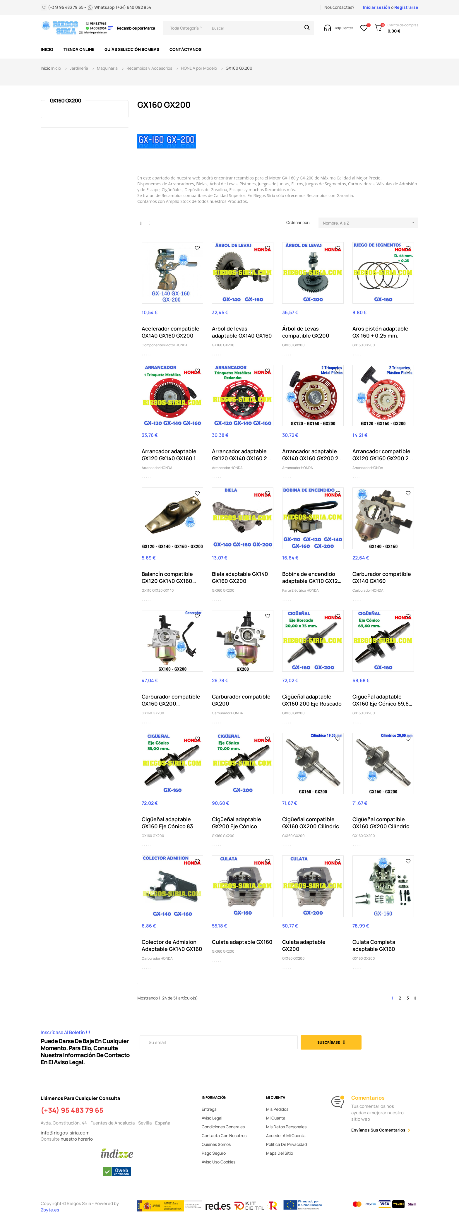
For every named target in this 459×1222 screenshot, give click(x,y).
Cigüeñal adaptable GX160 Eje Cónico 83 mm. (167, 823)
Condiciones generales (223, 1126)
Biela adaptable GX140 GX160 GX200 (240, 577)
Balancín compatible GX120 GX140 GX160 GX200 (167, 577)
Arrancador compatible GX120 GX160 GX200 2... (382, 455)
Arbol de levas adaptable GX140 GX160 (242, 332)
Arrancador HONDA (157, 467)
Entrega (209, 1109)
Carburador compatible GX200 (241, 700)
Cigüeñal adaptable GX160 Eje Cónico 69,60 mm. (382, 700)
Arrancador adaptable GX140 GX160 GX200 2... (312, 455)
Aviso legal (212, 1118)
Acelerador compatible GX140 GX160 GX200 (170, 332)
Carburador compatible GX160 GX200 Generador (171, 700)
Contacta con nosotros (224, 1135)
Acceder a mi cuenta (286, 1135)
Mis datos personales (286, 1126)
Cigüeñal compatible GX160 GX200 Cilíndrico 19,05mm (312, 823)
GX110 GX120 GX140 (158, 590)
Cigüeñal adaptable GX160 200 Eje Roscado (312, 700)
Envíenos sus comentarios (378, 1130)
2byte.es (50, 1210)
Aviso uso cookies (218, 1162)
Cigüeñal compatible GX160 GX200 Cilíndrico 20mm (382, 823)
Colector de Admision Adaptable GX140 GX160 (172, 945)
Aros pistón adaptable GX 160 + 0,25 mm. (380, 332)
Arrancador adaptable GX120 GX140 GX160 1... (171, 455)
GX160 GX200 (65, 100)
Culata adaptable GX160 (242, 941)
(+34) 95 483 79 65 (72, 1110)
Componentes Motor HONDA (165, 345)
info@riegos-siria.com (65, 1132)
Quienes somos (216, 1144)
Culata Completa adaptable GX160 (373, 945)
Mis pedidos (277, 1109)
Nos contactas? (339, 7)
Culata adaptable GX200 (304, 945)
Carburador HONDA (367, 590)
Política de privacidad (286, 1144)
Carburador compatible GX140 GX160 (381, 577)
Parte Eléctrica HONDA (300, 590)
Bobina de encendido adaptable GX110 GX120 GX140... (311, 577)
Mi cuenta (275, 1118)
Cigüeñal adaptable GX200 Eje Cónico (236, 823)
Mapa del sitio (279, 1153)
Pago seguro (214, 1153)
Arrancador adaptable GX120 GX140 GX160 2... (241, 455)
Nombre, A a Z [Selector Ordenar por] (370, 223)
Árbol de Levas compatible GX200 (305, 332)
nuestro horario (77, 1139)
